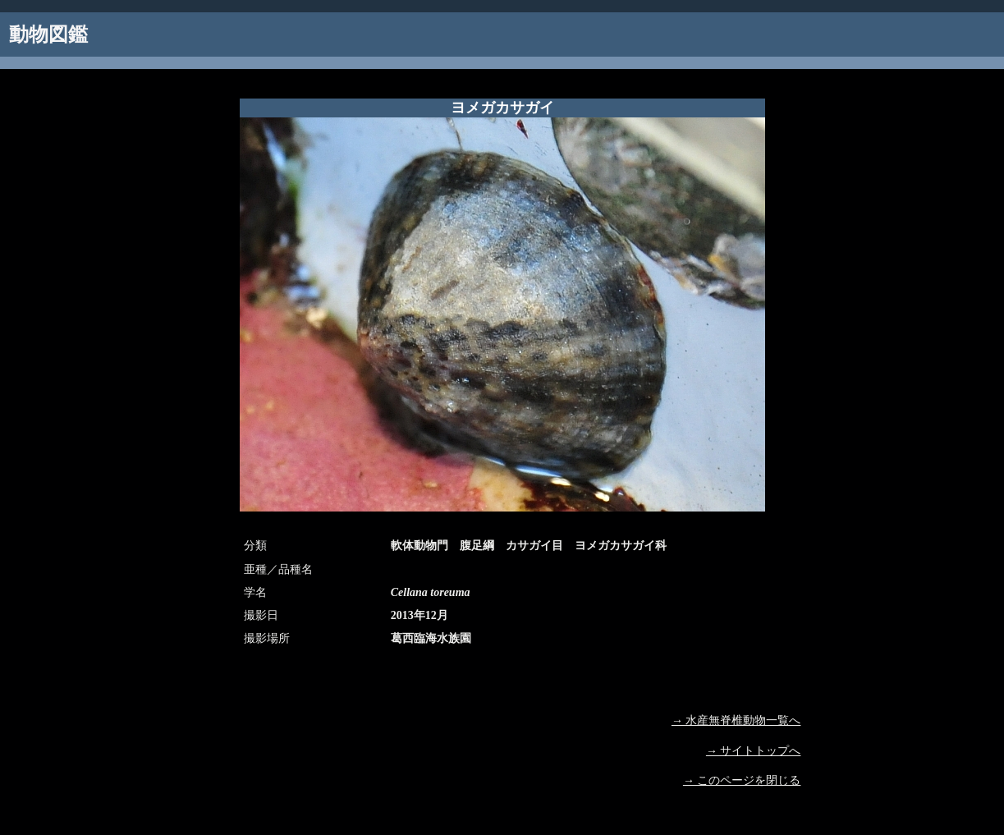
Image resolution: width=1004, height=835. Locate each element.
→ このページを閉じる (742, 780)
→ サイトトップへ (753, 751)
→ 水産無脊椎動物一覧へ (736, 720)
